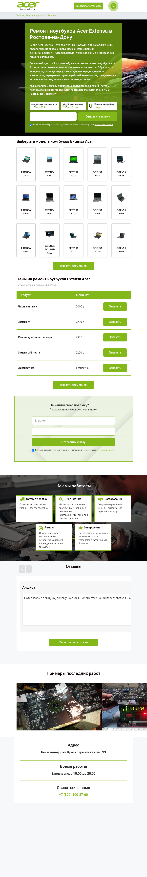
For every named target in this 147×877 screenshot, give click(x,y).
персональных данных (104, 125)
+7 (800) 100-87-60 (73, 795)
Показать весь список (73, 266)
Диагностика (26, 368)
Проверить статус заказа (88, 6)
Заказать (115, 306)
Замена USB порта (29, 352)
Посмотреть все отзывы (73, 642)
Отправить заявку (98, 116)
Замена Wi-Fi (25, 321)
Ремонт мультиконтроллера (35, 337)
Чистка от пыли (27, 306)
